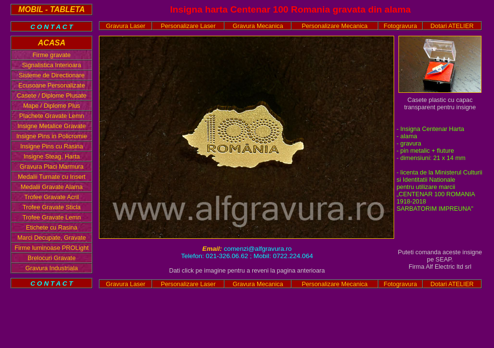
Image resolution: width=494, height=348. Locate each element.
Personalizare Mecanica (335, 25)
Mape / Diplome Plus (51, 105)
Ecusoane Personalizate (51, 85)
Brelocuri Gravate (51, 257)
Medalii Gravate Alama (52, 186)
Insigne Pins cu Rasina (51, 146)
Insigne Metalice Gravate (51, 126)
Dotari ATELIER (451, 25)
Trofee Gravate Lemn (51, 217)
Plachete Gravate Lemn (51, 115)
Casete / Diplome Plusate (51, 95)
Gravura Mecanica (258, 25)
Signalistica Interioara (51, 65)
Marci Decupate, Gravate (51, 237)
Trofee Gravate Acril (51, 197)
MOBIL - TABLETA (51, 9)
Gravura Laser (126, 25)
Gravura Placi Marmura (51, 166)
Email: (213, 248)
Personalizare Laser (188, 25)
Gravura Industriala (52, 268)
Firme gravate (52, 54)
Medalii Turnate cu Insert (51, 176)
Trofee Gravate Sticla (52, 207)
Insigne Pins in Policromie (51, 136)
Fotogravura (400, 25)
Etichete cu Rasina (52, 227)
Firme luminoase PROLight (51, 247)
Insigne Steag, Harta (52, 156)
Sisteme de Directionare (52, 75)
